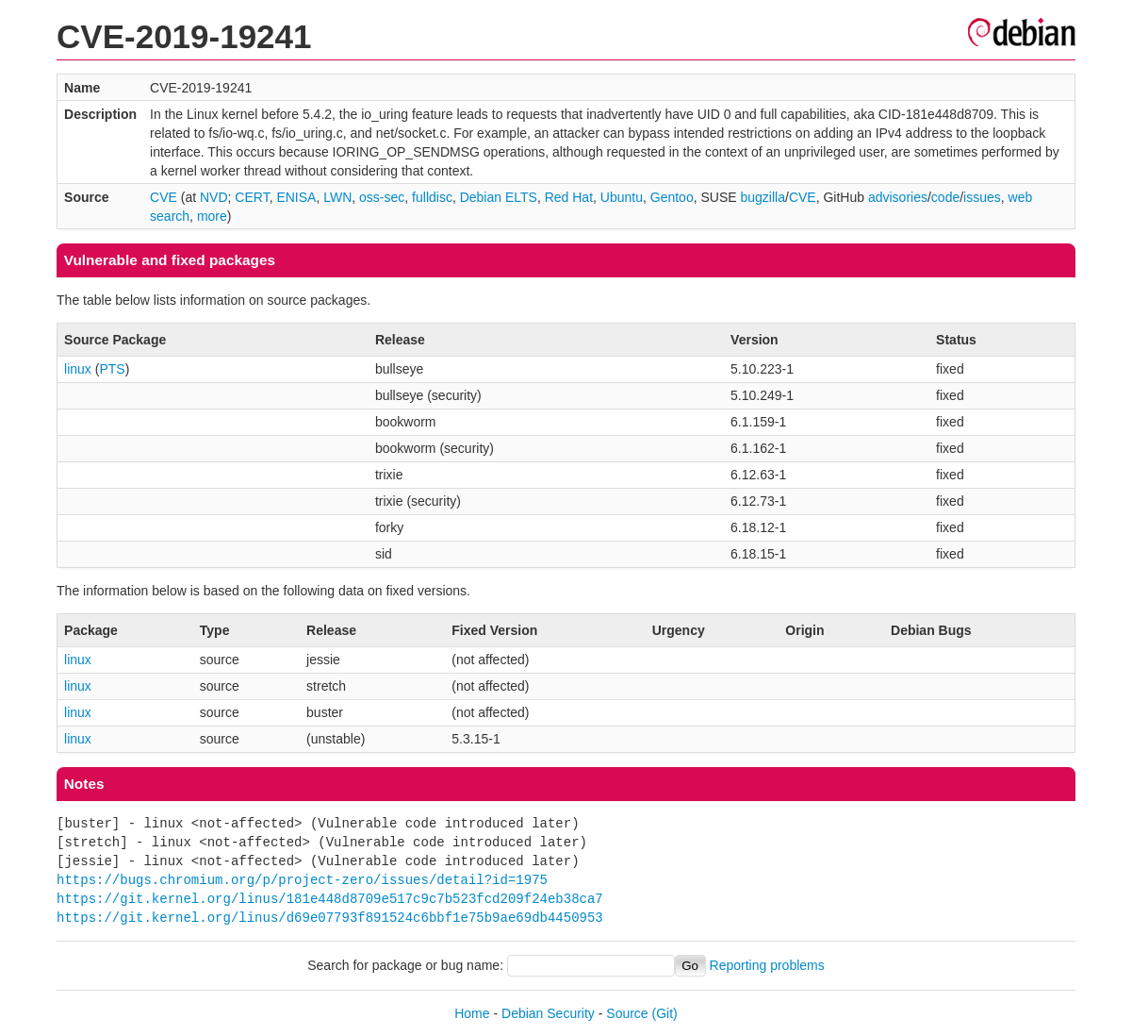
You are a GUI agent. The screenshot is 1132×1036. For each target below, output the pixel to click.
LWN (337, 197)
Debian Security (548, 1013)
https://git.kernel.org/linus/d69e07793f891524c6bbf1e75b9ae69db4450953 (330, 918)
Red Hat (569, 197)
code (945, 197)
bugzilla (763, 197)
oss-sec (381, 197)
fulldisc (432, 197)
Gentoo (672, 197)
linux (77, 368)
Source (627, 1013)
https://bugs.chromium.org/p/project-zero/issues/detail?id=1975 (302, 880)
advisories (897, 197)
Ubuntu (621, 197)
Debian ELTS (498, 197)
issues (982, 197)
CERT (252, 197)
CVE (163, 197)
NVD (214, 197)
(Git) (665, 1013)
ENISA (296, 197)
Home (471, 1013)
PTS (111, 368)
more (212, 216)
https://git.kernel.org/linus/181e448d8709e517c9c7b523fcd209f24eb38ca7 (330, 899)
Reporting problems (767, 965)
